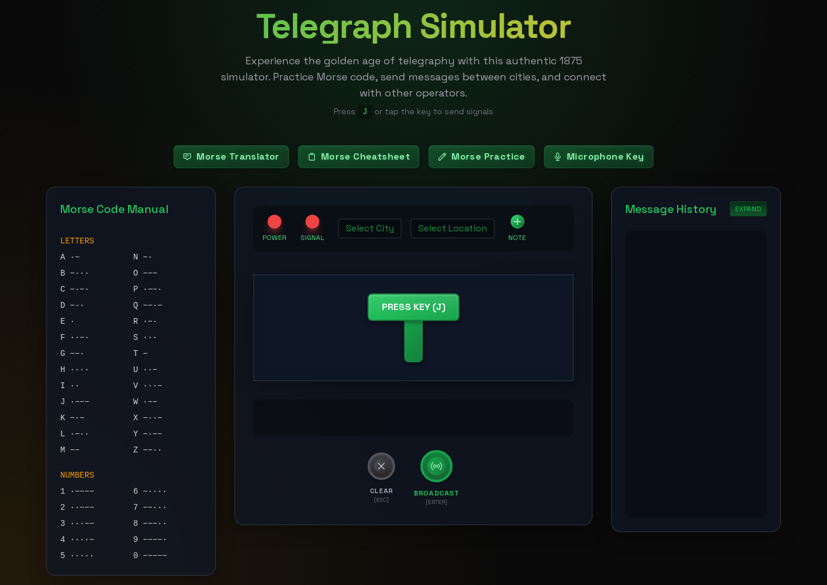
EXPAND (748, 209)
